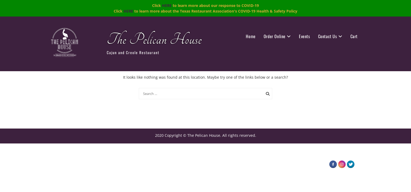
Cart (354, 36)
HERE (167, 5)
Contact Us (327, 36)
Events (304, 36)
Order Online (275, 36)
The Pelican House (154, 39)
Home (250, 36)
